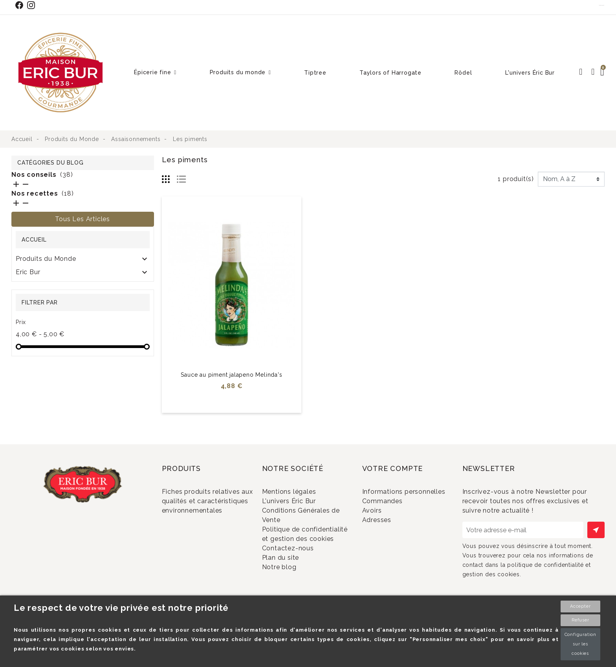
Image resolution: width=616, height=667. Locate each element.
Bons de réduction (401, 553)
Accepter (580, 606)
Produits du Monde (46, 258)
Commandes (392, 514)
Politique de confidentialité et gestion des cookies (302, 549)
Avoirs (382, 527)
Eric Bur (28, 272)
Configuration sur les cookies (580, 644)
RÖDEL (27, 285)
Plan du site (290, 584)
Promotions (190, 533)
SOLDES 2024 (38, 298)
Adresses (386, 540)
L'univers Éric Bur (299, 504)
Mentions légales (299, 491)
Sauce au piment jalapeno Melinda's (231, 375)
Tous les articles (82, 219)
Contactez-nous (298, 571)
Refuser (580, 620)
